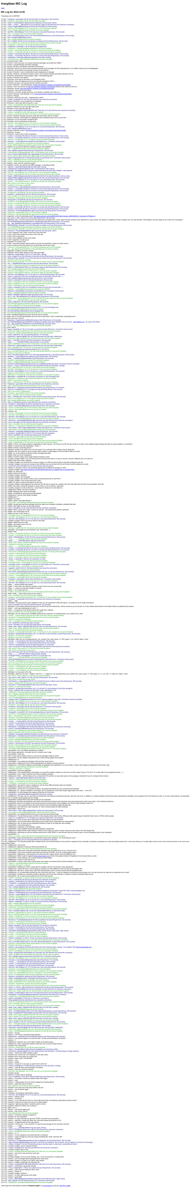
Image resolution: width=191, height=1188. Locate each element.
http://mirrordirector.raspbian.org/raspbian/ (41, 87)
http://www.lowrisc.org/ (42, 856)
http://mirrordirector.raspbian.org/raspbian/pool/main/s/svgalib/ (46, 130)
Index (3, 8)
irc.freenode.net (47, 1186)
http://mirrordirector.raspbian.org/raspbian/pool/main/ (37, 88)
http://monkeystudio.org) (84, 947)
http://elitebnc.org (79, 322)
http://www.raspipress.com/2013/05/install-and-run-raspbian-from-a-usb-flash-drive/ (48, 469)
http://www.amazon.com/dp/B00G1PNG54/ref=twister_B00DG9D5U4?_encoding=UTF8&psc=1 (64, 216)
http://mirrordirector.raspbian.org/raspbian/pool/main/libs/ (52, 85)
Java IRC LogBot (64, 1186)
